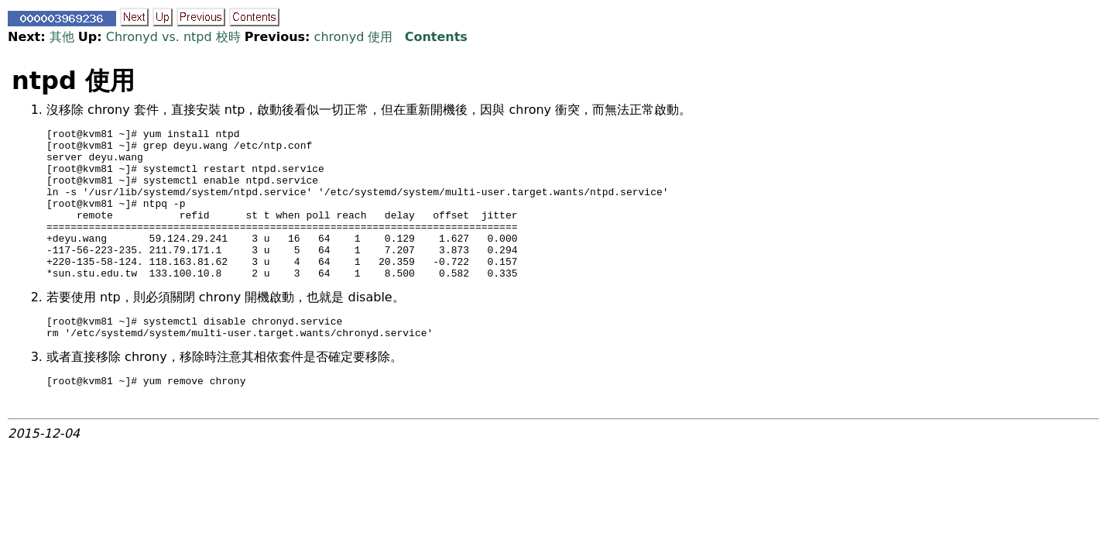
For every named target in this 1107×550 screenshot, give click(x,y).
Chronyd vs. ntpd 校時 (173, 36)
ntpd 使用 (73, 80)
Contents (436, 36)
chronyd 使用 (353, 36)
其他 (62, 36)
